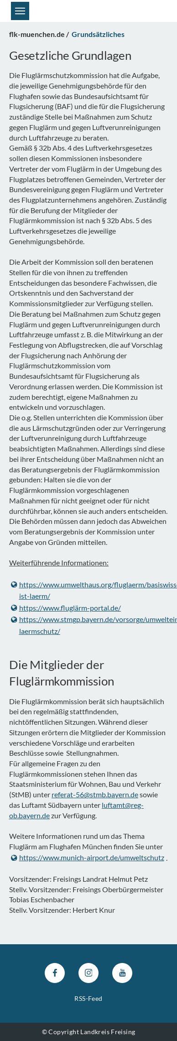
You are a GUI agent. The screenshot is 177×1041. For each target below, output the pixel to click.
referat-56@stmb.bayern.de (95, 794)
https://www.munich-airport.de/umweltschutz (87, 857)
